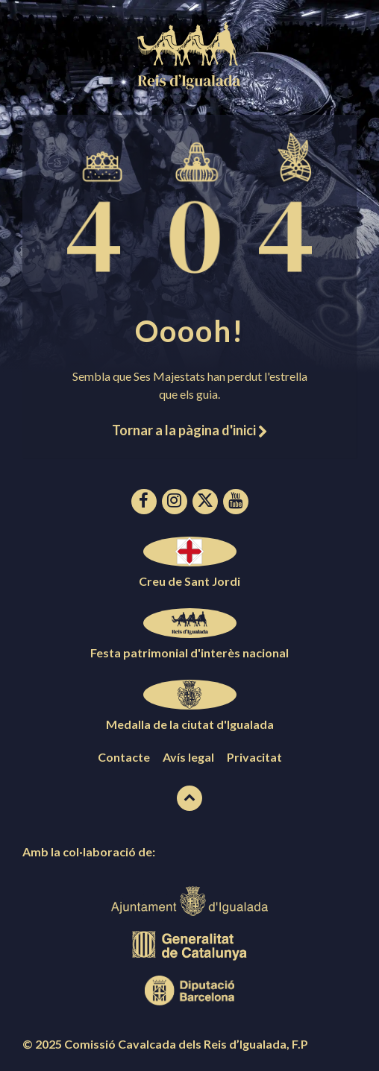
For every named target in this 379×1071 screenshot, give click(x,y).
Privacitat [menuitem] (254, 757)
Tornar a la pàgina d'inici (189, 430)
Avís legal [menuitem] (188, 757)
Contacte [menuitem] (124, 757)
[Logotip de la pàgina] (189, 85)
